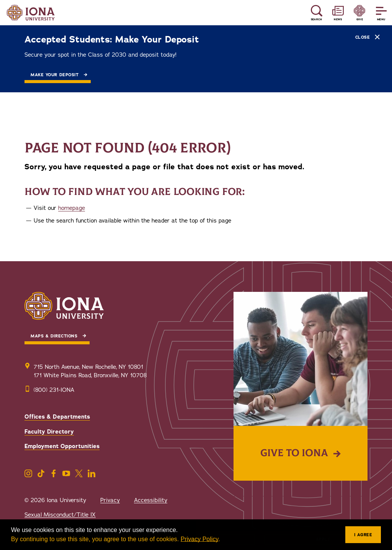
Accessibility (150, 500)
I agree (363, 535)
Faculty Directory (49, 431)
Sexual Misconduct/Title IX (60, 515)
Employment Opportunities (62, 446)
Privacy (110, 500)
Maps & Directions (54, 336)
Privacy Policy (199, 539)
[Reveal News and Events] (338, 13)
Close (367, 36)
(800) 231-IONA (54, 390)
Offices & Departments (57, 417)
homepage (71, 208)
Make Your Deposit (54, 75)
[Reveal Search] (316, 13)
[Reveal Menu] (381, 13)
